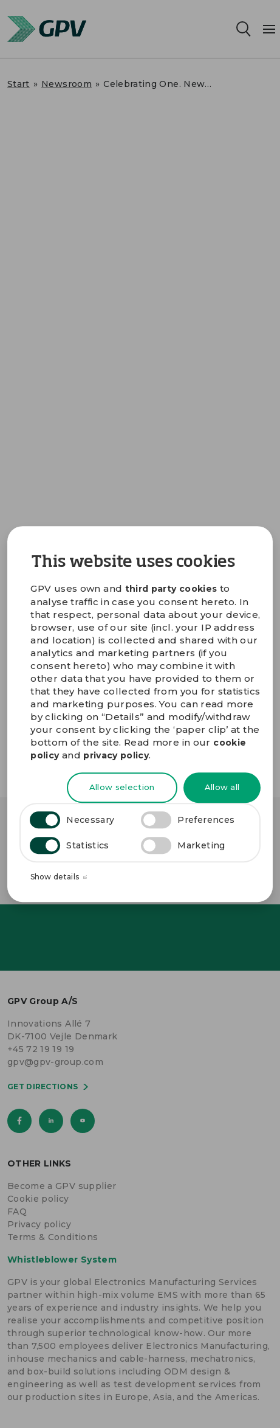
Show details (58, 877)
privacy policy (116, 755)
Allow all (222, 787)
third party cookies (171, 588)
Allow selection (122, 787)
